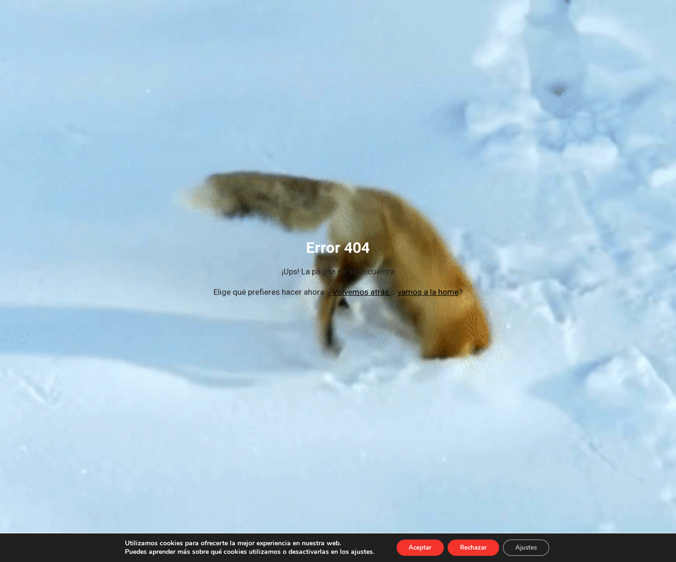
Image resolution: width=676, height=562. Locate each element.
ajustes (354, 551)
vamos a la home (428, 292)
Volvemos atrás (361, 292)
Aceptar (415, 547)
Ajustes (531, 547)
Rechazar (473, 547)
